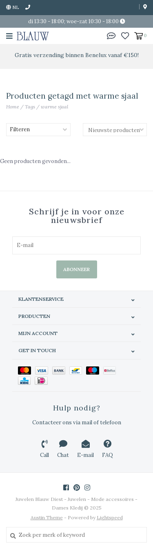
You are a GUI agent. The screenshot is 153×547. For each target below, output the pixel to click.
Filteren (20, 129)
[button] (111, 35)
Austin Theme (47, 517)
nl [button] (12, 7)
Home (12, 107)
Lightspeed (110, 517)
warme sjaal (54, 107)
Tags (30, 107)
